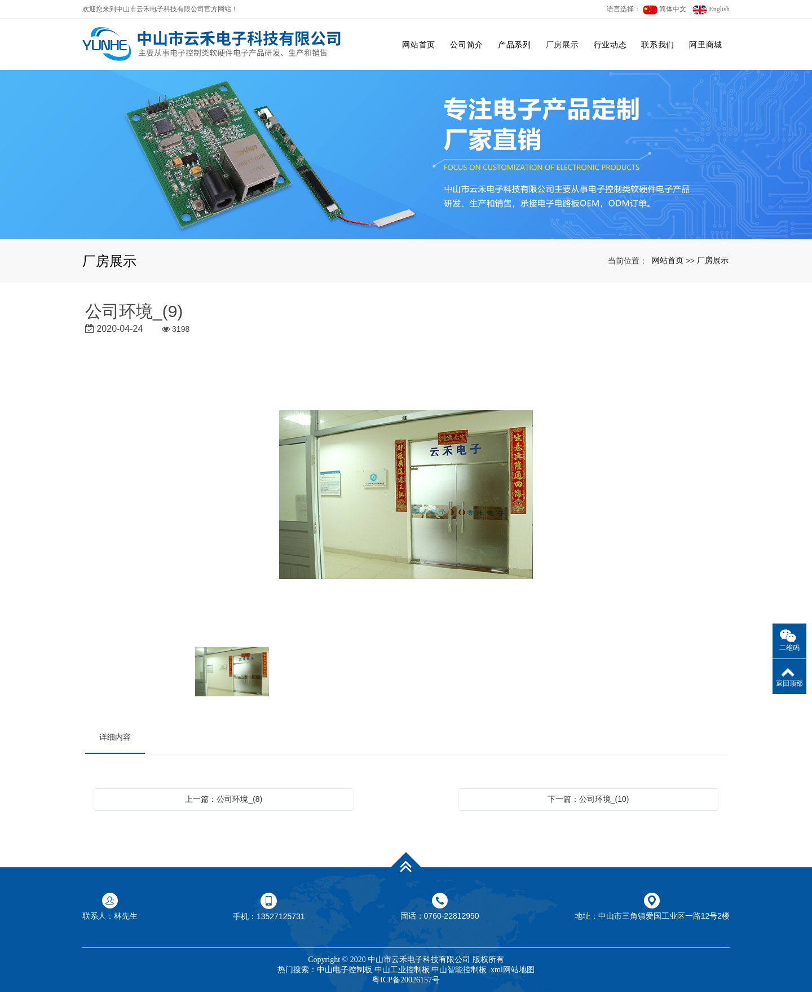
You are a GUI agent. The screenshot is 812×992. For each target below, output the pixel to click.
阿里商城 (705, 44)
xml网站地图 (513, 969)
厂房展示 (562, 44)
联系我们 (657, 44)
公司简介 (466, 44)
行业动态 (610, 44)
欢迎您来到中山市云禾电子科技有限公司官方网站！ (160, 9)
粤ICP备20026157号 (406, 980)
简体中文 (664, 10)
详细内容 (115, 736)
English (711, 10)
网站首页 (418, 44)
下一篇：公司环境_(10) (588, 799)
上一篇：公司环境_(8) (223, 799)
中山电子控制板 (344, 969)
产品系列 (514, 44)
